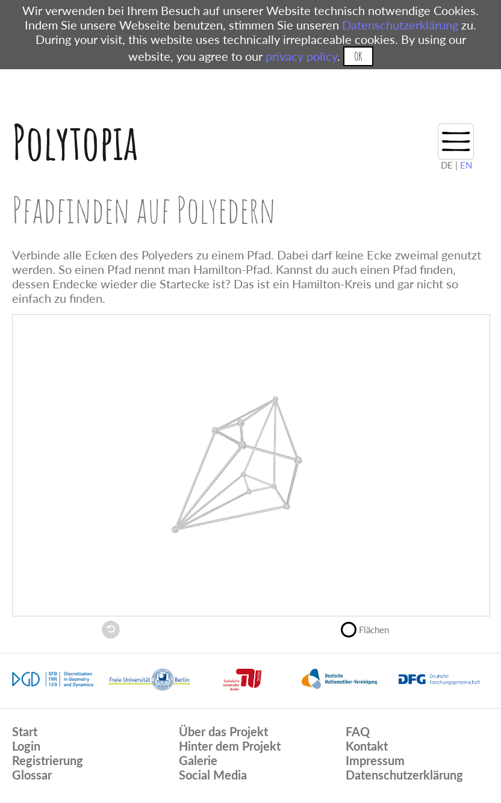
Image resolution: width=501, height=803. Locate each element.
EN (466, 165)
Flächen (370, 628)
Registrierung (47, 760)
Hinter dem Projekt (230, 746)
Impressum (375, 760)
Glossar (32, 774)
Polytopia (75, 141)
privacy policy (301, 56)
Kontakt (367, 746)
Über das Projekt (223, 731)
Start (24, 731)
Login (26, 746)
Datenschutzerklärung (400, 24)
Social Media (213, 774)
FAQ (358, 731)
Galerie (198, 760)
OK (358, 56)
